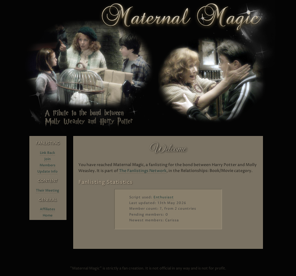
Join (47, 159)
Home (48, 215)
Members (47, 165)
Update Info (47, 171)
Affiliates (47, 209)
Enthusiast (164, 197)
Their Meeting (47, 190)
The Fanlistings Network (143, 170)
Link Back (47, 152)
